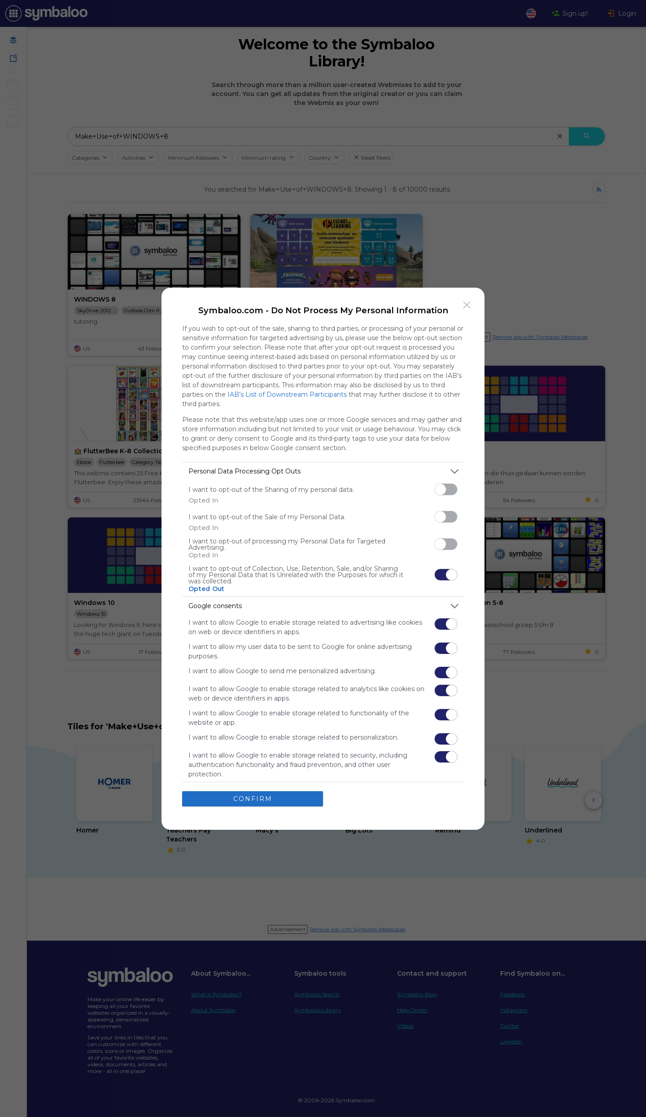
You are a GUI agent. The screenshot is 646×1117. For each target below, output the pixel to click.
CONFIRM (252, 799)
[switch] (446, 489)
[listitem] (323, 471)
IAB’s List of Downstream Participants (287, 394)
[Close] (467, 305)
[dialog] (323, 559)
